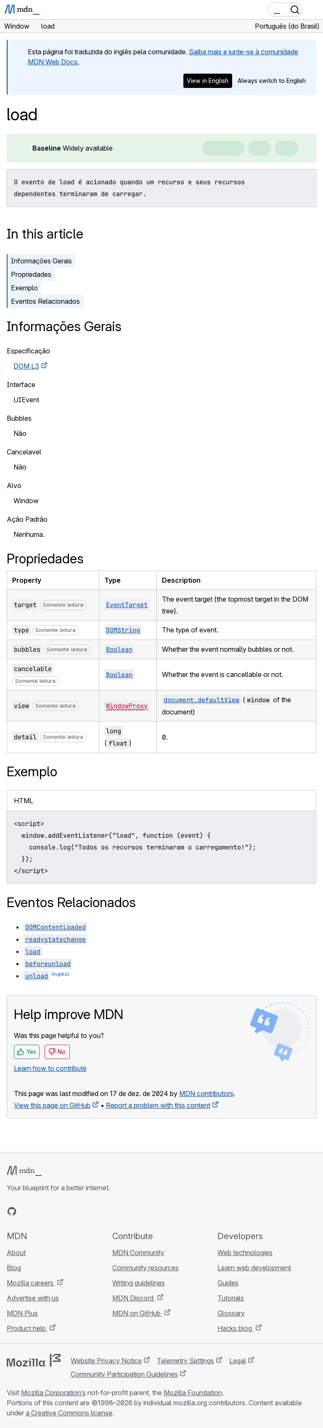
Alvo (14, 485)
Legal (237, 1360)
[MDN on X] (42, 1211)
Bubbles (19, 418)
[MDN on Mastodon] (57, 1211)
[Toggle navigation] (313, 9)
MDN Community (138, 1252)
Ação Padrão (27, 519)
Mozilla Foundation (193, 1392)
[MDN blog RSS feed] (72, 1211)
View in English (207, 80)
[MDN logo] (24, 1171)
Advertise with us (33, 1298)
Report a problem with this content (158, 1105)
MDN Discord (133, 1298)
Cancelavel (24, 452)
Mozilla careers (31, 1283)
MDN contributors (206, 1093)
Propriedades (31, 274)
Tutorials (230, 1298)
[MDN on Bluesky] (27, 1211)
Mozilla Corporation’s (53, 1392)
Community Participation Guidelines (124, 1374)
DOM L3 (26, 366)
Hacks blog (235, 1328)
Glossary (231, 1313)
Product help (27, 1328)
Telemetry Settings (185, 1360)
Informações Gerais (41, 261)
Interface (21, 384)
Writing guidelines (138, 1283)
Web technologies (245, 1252)
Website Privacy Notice (106, 1360)
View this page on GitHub (52, 1105)
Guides (227, 1283)
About (16, 1252)
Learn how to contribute (50, 1068)
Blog (14, 1267)
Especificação (28, 351)
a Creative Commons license (69, 1413)
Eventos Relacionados (45, 301)
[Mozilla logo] (34, 1360)
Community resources (145, 1267)
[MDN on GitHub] (12, 1211)
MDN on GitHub (137, 1313)
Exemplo (24, 288)
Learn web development (254, 1267)
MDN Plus (22, 1313)
